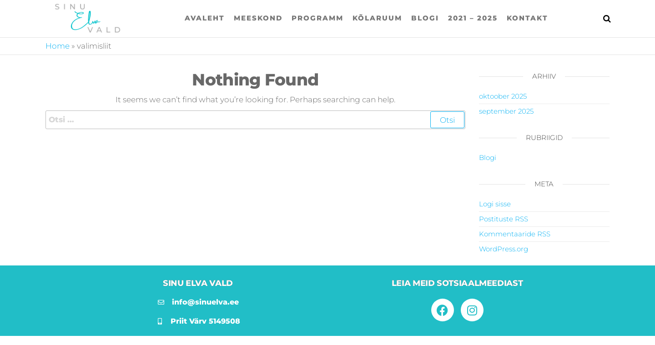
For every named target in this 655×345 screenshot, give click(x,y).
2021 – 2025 (473, 18)
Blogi (425, 18)
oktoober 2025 (503, 96)
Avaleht (205, 18)
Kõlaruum (377, 18)
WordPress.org (503, 249)
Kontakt (527, 18)
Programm (317, 18)
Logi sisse (495, 204)
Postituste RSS (503, 219)
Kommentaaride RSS (514, 234)
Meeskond (258, 18)
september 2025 (506, 111)
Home (57, 45)
